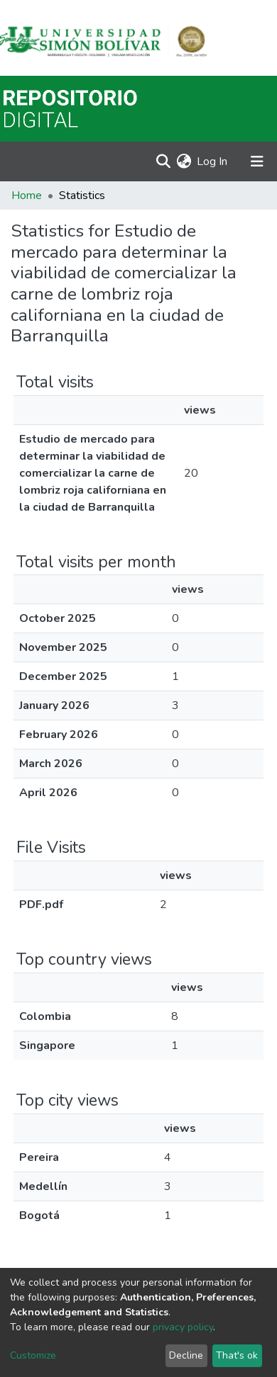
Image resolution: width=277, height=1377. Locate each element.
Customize (33, 1355)
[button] (183, 161)
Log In (213, 161)
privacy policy (183, 1327)
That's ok (237, 1355)
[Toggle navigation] (257, 161)
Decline (186, 1355)
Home (26, 195)
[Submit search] (163, 161)
